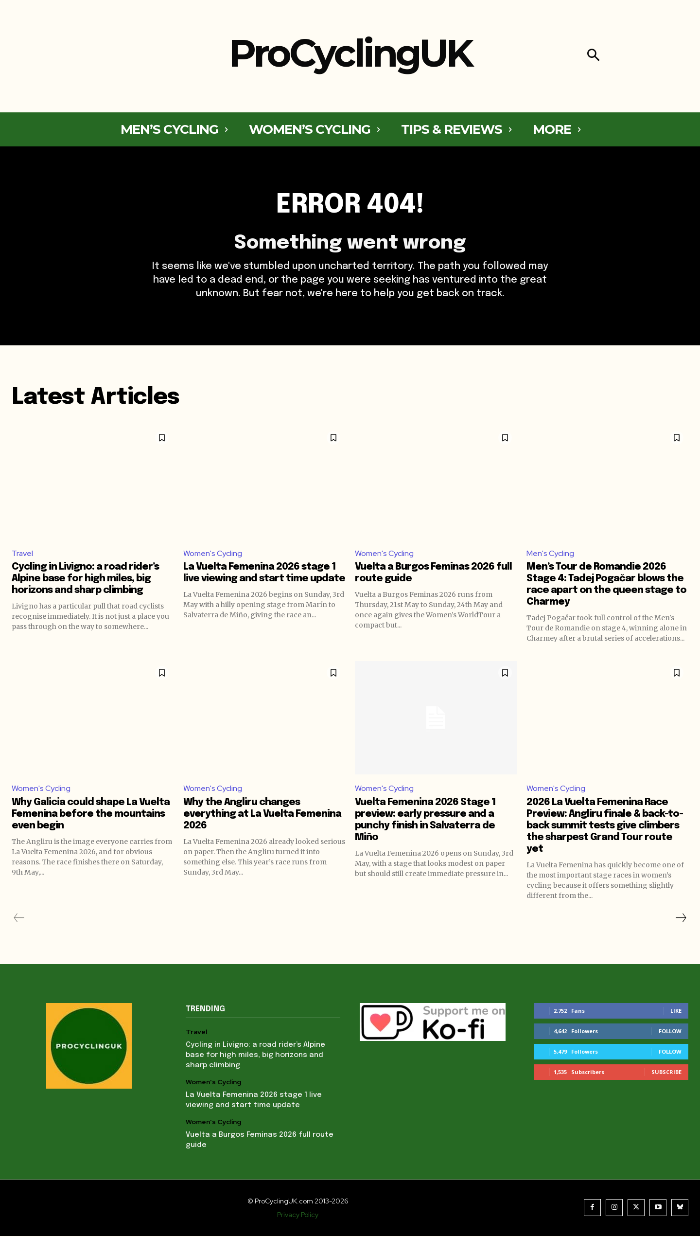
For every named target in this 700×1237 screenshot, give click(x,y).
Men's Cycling (550, 554)
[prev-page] (19, 919)
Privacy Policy (297, 1215)
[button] (593, 56)
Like (676, 1011)
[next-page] (680, 919)
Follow (670, 1032)
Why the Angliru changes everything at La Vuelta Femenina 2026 (262, 815)
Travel (23, 554)
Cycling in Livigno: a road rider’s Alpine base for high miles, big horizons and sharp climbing (85, 579)
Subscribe (666, 1072)
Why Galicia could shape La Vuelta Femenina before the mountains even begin (91, 815)
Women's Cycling (212, 554)
